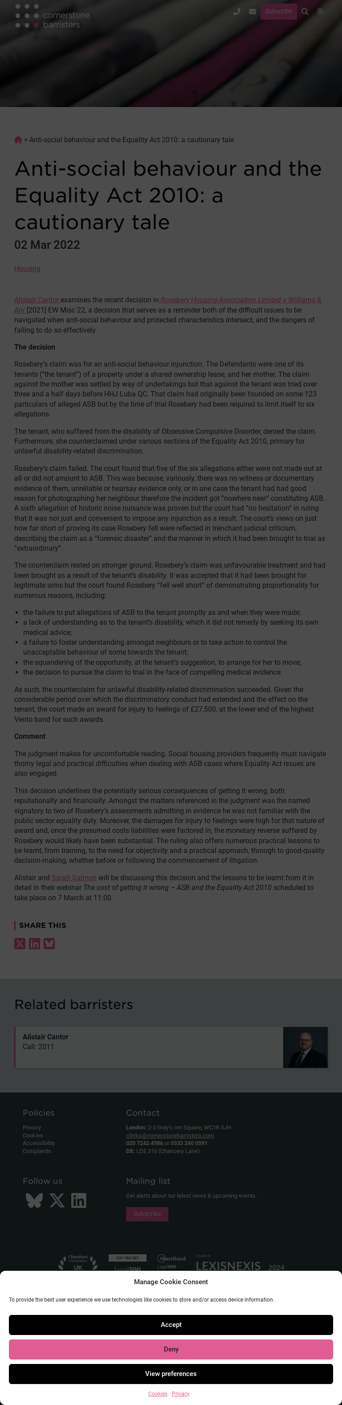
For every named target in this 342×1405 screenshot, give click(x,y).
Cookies (157, 1394)
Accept (171, 1325)
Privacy (181, 1394)
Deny (171, 1349)
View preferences (171, 1374)
